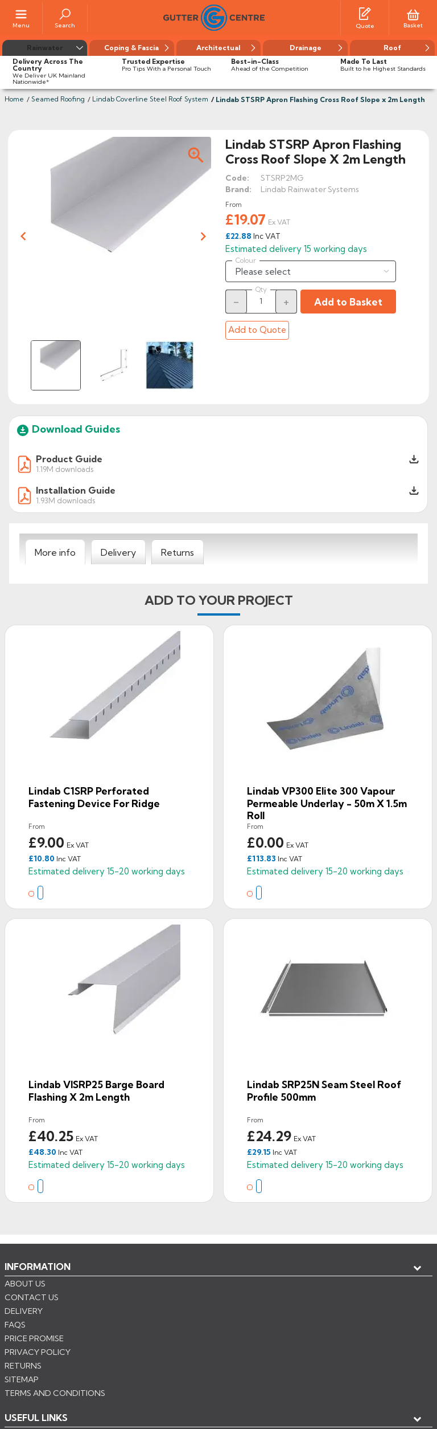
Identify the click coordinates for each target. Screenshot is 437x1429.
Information (38, 1266)
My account (46, 1304)
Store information (63, 1323)
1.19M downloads (64, 469)
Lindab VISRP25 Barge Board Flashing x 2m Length (96, 1090)
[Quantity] (261, 301)
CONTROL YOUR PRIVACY (55, 1378)
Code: (237, 178)
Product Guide (69, 458)
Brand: (238, 189)
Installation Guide (76, 490)
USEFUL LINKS (36, 1285)
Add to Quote (257, 329)
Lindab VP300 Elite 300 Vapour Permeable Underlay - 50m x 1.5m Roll (327, 803)
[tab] (55, 552)
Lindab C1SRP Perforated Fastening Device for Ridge (94, 797)
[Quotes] (364, 13)
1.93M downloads (65, 500)
